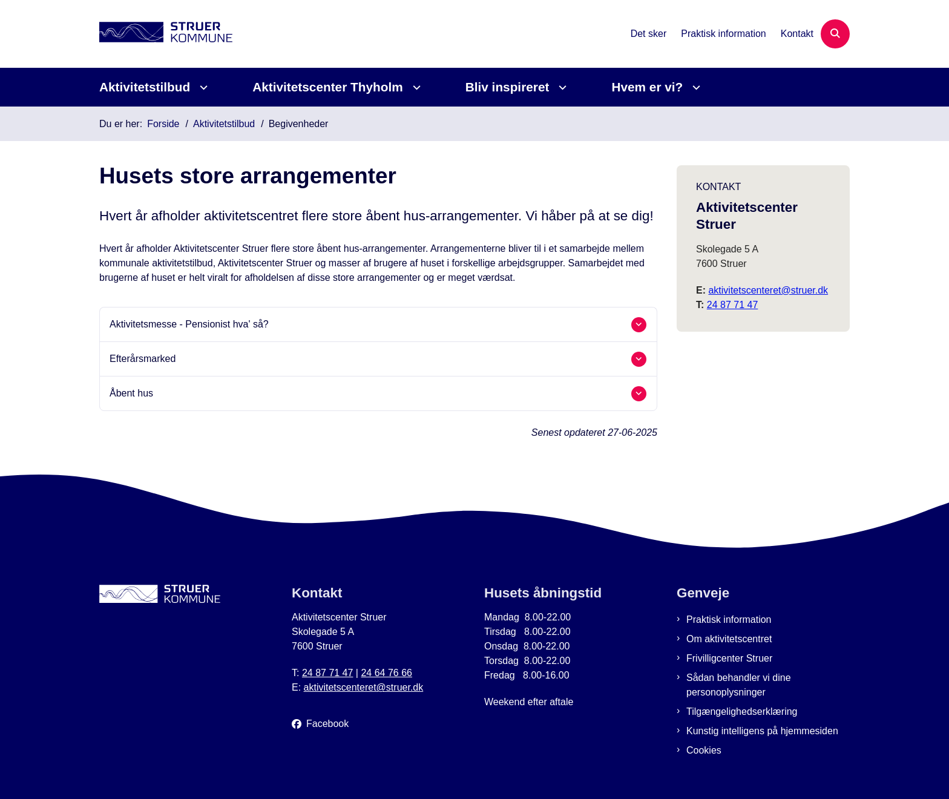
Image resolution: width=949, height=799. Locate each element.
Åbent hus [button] (131, 393)
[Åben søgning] (835, 33)
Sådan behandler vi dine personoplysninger (738, 684)
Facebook (327, 723)
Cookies (703, 750)
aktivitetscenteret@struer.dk (768, 290)
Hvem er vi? (647, 87)
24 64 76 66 (386, 673)
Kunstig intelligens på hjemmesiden (762, 731)
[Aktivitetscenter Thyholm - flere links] (415, 87)
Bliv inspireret (507, 87)
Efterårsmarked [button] (143, 358)
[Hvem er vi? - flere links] (694, 87)
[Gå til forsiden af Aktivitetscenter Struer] (165, 34)
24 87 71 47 (732, 305)
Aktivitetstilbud (144, 87)
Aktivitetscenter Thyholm (327, 87)
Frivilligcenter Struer (729, 658)
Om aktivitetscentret (729, 639)
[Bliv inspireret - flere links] (561, 87)
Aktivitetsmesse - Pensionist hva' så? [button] (189, 324)
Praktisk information (729, 619)
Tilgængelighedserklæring (742, 711)
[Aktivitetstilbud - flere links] (202, 87)
